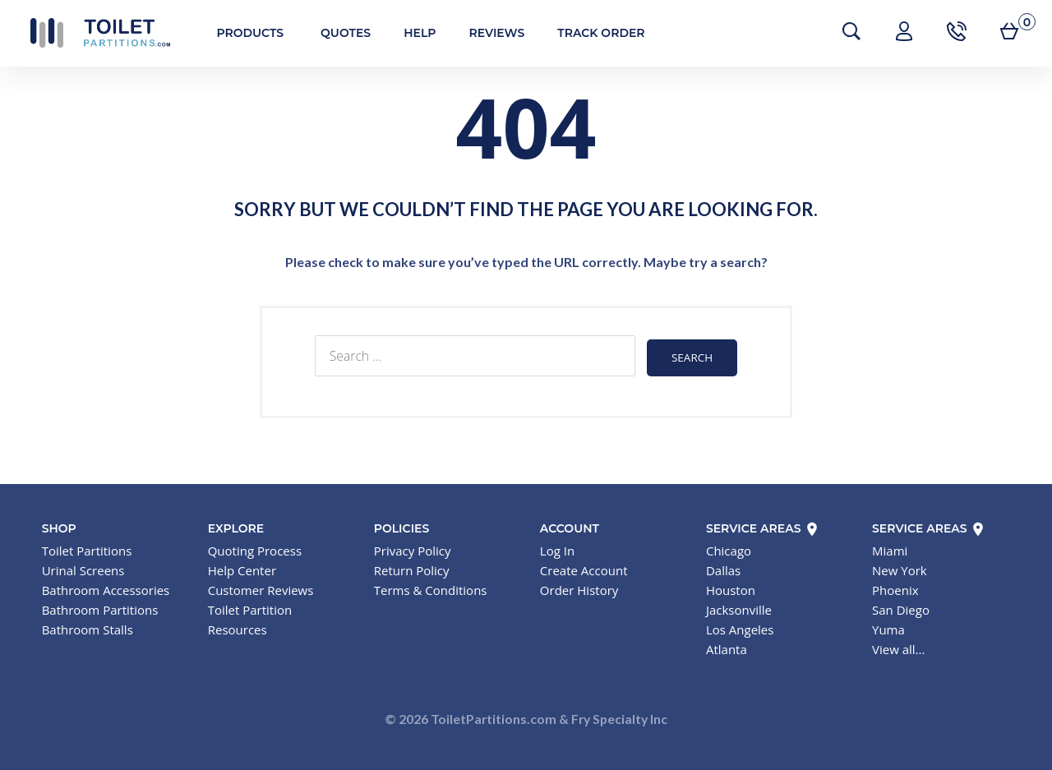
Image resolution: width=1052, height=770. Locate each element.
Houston (730, 587)
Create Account (584, 568)
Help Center (242, 568)
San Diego (901, 607)
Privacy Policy (412, 548)
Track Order (591, 32)
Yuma (888, 627)
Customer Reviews (261, 587)
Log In (557, 548)
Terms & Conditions (430, 587)
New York (899, 568)
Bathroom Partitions (100, 607)
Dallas (723, 568)
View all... (898, 647)
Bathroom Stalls (87, 627)
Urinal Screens (83, 568)
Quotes (336, 32)
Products (241, 32)
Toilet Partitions (90, 32)
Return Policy (412, 568)
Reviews (487, 32)
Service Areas (763, 526)
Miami (889, 548)
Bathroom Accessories (106, 587)
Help (410, 32)
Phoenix (895, 587)
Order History (579, 587)
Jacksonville (739, 607)
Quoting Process (255, 548)
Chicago (728, 548)
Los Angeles (740, 627)
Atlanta (726, 647)
